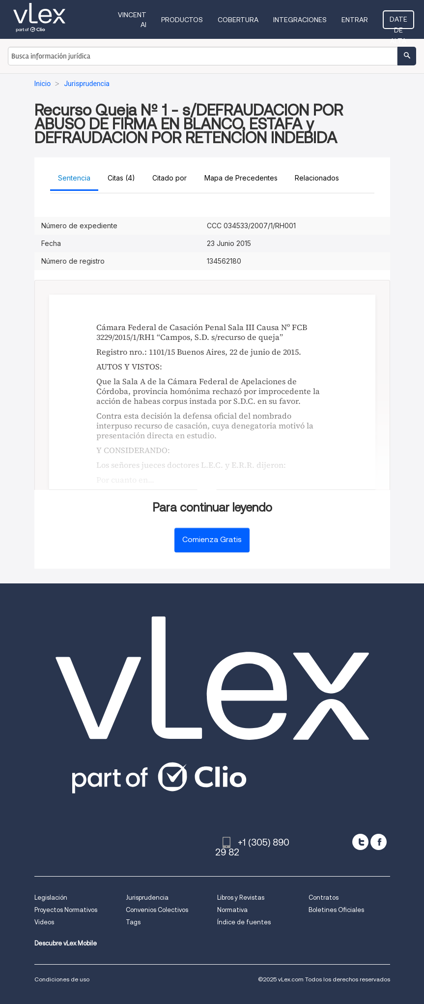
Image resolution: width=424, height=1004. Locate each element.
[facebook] (378, 842)
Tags (133, 922)
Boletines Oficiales (336, 909)
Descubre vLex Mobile (65, 943)
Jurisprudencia (147, 897)
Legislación (50, 897)
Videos (44, 922)
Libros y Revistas (240, 897)
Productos (182, 20)
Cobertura (238, 20)
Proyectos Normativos (65, 909)
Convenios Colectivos (157, 909)
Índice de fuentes (244, 922)
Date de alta (398, 22)
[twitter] (360, 842)
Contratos (324, 897)
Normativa (232, 909)
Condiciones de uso (61, 979)
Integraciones (300, 20)
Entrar (354, 20)
